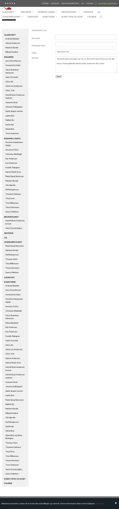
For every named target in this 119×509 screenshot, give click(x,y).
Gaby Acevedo (11, 77)
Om (82, 3)
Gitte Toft (9, 90)
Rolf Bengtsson (12, 189)
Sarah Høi (9, 124)
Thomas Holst (11, 259)
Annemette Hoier (13, 65)
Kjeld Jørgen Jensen (14, 111)
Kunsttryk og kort (72, 16)
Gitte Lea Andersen (13, 86)
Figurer (91, 16)
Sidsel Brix (9, 129)
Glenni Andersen (12, 43)
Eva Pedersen (11, 163)
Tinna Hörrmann (12, 207)
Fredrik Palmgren (12, 167)
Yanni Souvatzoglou (13, 228)
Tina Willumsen (12, 203)
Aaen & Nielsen (12, 211)
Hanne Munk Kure (13, 172)
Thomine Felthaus (13, 194)
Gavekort (55, 3)
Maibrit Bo (9, 120)
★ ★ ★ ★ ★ (10, 3)
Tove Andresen (12, 133)
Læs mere (99, 503)
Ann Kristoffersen (13, 61)
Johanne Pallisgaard (13, 107)
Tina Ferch (9, 198)
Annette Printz (11, 150)
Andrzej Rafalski (12, 38)
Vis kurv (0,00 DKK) (107, 3)
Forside (45, 3)
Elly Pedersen (11, 158)
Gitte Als (9, 81)
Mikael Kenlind (11, 52)
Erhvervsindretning (70, 3)
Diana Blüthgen (12, 323)
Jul (99, 12)
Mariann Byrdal (11, 47)
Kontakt (90, 3)
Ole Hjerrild (10, 185)
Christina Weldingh (13, 154)
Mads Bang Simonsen (14, 176)
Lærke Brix (9, 115)
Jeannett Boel (11, 102)
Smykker (88, 12)
